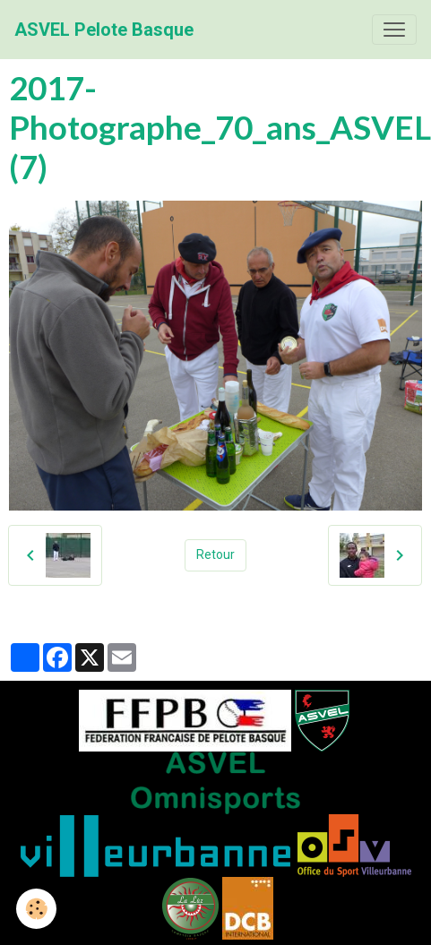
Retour (215, 554)
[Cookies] (36, 909)
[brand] (104, 29)
